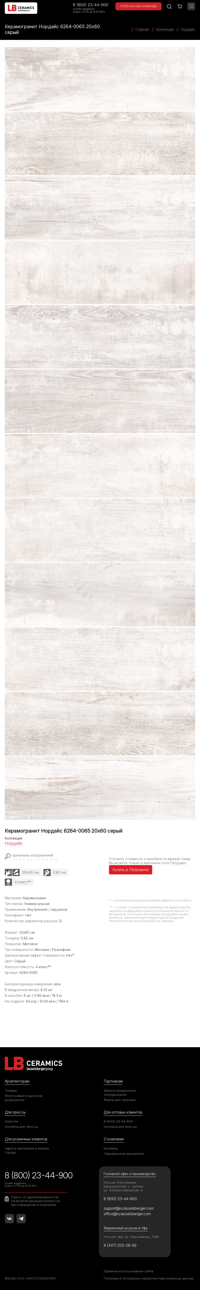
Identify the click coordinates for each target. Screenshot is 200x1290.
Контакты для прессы (21, 1126)
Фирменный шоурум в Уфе (126, 1228)
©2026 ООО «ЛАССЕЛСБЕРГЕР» (30, 1278)
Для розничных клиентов (26, 1139)
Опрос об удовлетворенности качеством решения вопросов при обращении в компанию (35, 1201)
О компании (114, 1139)
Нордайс (14, 843)
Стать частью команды (138, 6)
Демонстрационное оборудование (120, 1092)
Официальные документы (124, 1153)
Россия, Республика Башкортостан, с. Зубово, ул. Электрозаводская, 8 (124, 1186)
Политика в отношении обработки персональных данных (149, 1278)
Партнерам (113, 1081)
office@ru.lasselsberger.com (127, 1214)
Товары (11, 1090)
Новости (11, 1121)
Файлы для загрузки (119, 1100)
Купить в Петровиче (131, 869)
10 (46, 859)
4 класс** (23, 882)
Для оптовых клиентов (123, 1112)
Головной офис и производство (130, 1174)
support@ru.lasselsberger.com (129, 1208)
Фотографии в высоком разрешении (23, 1098)
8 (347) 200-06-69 (120, 1245)
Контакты (111, 1148)
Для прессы (15, 1112)
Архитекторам (17, 1081)
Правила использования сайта (128, 1271)
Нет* (70, 955)
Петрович (178, 863)
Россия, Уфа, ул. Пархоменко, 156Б (131, 1237)
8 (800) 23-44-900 (90, 4)
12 (55, 859)
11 (51, 859)
